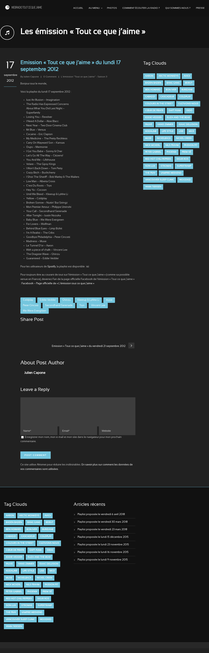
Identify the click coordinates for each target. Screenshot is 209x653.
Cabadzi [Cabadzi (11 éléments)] (150, 97)
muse (109, 300)
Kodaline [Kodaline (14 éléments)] (151, 131)
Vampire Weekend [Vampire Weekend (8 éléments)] (171, 173)
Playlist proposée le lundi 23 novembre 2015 (103, 549)
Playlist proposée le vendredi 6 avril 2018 (101, 519)
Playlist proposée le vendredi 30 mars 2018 (103, 527)
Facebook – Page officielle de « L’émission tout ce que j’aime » (58, 283)
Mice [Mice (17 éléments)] (191, 131)
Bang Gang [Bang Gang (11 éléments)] (173, 83)
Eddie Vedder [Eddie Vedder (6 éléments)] (153, 118)
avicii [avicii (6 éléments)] (187, 76)
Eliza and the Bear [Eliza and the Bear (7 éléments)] (178, 118)
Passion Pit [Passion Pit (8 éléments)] (190, 145)
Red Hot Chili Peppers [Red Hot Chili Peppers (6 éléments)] (158, 159)
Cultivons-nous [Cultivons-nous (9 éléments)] (188, 104)
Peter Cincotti (30, 305)
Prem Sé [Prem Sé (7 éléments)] (186, 152)
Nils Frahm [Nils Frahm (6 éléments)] (172, 145)
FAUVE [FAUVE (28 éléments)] (148, 125)
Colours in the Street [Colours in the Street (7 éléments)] (159, 104)
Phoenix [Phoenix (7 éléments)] (171, 152)
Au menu (94, 8)
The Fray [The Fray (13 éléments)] (150, 173)
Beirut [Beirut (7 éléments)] (188, 83)
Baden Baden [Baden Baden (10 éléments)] (153, 83)
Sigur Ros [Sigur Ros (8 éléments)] (182, 159)
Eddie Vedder (48, 300)
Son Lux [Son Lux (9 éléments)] (150, 166)
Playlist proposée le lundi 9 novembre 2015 (103, 564)
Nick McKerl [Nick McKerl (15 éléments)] (152, 145)
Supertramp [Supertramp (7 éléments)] (184, 166)
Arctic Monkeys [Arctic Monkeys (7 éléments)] (168, 76)
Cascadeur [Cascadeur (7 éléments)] (167, 97)
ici (87, 267)
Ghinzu (66, 300)
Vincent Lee (98, 305)
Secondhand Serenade (59, 305)
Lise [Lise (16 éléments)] (181, 131)
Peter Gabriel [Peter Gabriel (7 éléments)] (153, 152)
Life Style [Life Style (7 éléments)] (167, 131)
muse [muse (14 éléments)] (148, 138)
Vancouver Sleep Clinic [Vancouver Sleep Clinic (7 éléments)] (159, 180)
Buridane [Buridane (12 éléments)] (187, 90)
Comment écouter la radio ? (141, 8)
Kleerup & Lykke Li (88, 300)
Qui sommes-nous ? (178, 8)
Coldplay (28, 300)
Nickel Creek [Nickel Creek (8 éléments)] (184, 138)
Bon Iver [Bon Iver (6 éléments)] (171, 90)
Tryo (81, 305)
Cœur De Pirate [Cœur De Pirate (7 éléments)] (154, 111)
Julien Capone (31, 77)
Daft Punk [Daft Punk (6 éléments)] (175, 111)
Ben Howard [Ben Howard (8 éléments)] (152, 90)
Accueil (78, 8)
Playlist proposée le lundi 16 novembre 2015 (103, 557)
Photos (112, 8)
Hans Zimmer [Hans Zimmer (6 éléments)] (165, 125)
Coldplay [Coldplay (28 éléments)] (185, 97)
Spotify (51, 267)
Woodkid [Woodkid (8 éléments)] (185, 180)
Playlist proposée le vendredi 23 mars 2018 (102, 534)
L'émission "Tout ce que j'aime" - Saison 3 (84, 77)
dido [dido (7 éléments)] (189, 111)
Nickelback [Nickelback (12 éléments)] (164, 138)
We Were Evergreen (34, 311)
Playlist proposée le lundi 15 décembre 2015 (103, 542)
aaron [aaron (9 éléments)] (149, 76)
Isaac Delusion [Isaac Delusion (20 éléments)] (188, 125)
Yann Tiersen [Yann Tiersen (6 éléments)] (153, 187)
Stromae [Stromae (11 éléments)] (166, 166)
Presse (200, 8)
